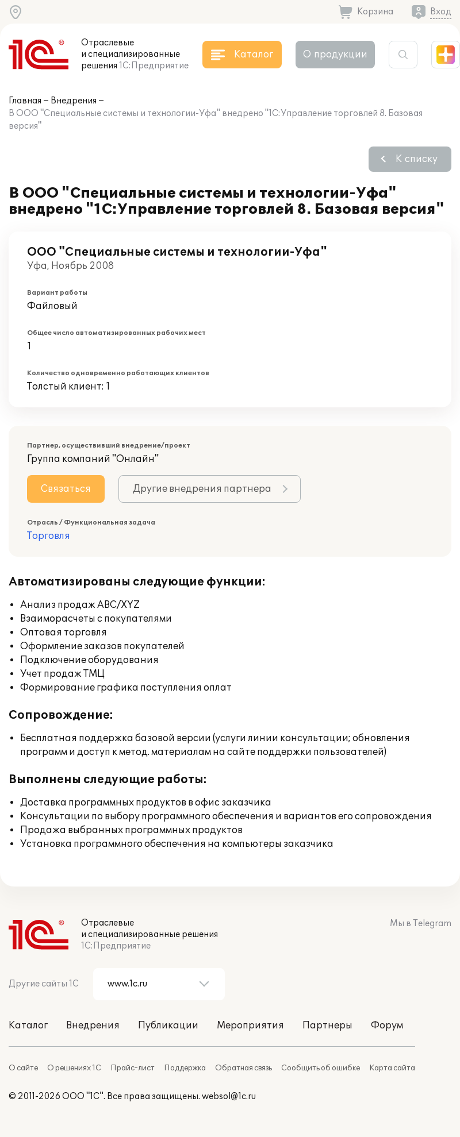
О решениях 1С (74, 1068)
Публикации (168, 1025)
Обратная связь (243, 1068)
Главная (25, 101)
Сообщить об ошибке (320, 1068)
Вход (440, 12)
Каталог (28, 1025)
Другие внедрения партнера (202, 489)
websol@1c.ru (229, 1096)
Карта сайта (392, 1068)
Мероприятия (250, 1025)
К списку (417, 159)
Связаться (66, 489)
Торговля (48, 536)
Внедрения (74, 101)
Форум (387, 1025)
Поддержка (185, 1068)
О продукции (335, 54)
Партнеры (327, 1025)
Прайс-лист (132, 1068)
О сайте (23, 1068)
